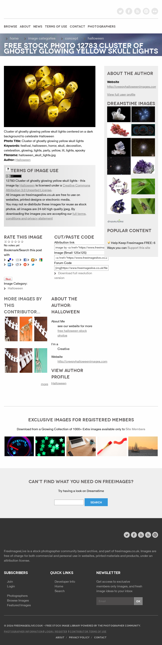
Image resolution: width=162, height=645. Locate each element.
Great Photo (19, 241)
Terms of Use (56, 26)
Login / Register (56, 631)
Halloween (96, 38)
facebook (129, 11)
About (25, 26)
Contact (77, 26)
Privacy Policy (79, 637)
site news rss (141, 535)
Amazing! (22, 241)
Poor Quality (9, 241)
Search (60, 591)
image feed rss (148, 535)
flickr (154, 11)
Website (25, 535)
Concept (71, 38)
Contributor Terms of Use (88, 631)
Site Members (135, 429)
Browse (10, 26)
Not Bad (12, 241)
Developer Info (65, 581)
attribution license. (17, 560)
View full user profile (121, 94)
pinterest (146, 11)
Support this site (139, 247)
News (37, 26)
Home (14, 38)
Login (11, 586)
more (44, 384)
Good (15, 241)
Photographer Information (23, 631)
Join (10, 581)
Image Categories (41, 38)
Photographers (102, 26)
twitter (120, 11)
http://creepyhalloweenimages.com (82, 361)
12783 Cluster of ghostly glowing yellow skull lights (41, 180)
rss (137, 11)
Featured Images (19, 605)
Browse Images (18, 600)
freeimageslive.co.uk (25, 9)
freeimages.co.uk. (127, 551)
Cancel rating (5, 241)
